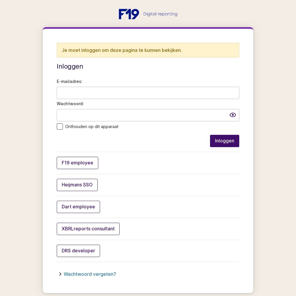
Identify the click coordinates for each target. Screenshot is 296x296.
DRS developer (78, 251)
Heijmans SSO (77, 185)
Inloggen (224, 141)
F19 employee (77, 163)
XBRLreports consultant (88, 229)
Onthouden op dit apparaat (91, 126)
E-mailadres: (69, 81)
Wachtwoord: (70, 103)
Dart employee (78, 207)
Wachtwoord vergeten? (90, 274)
